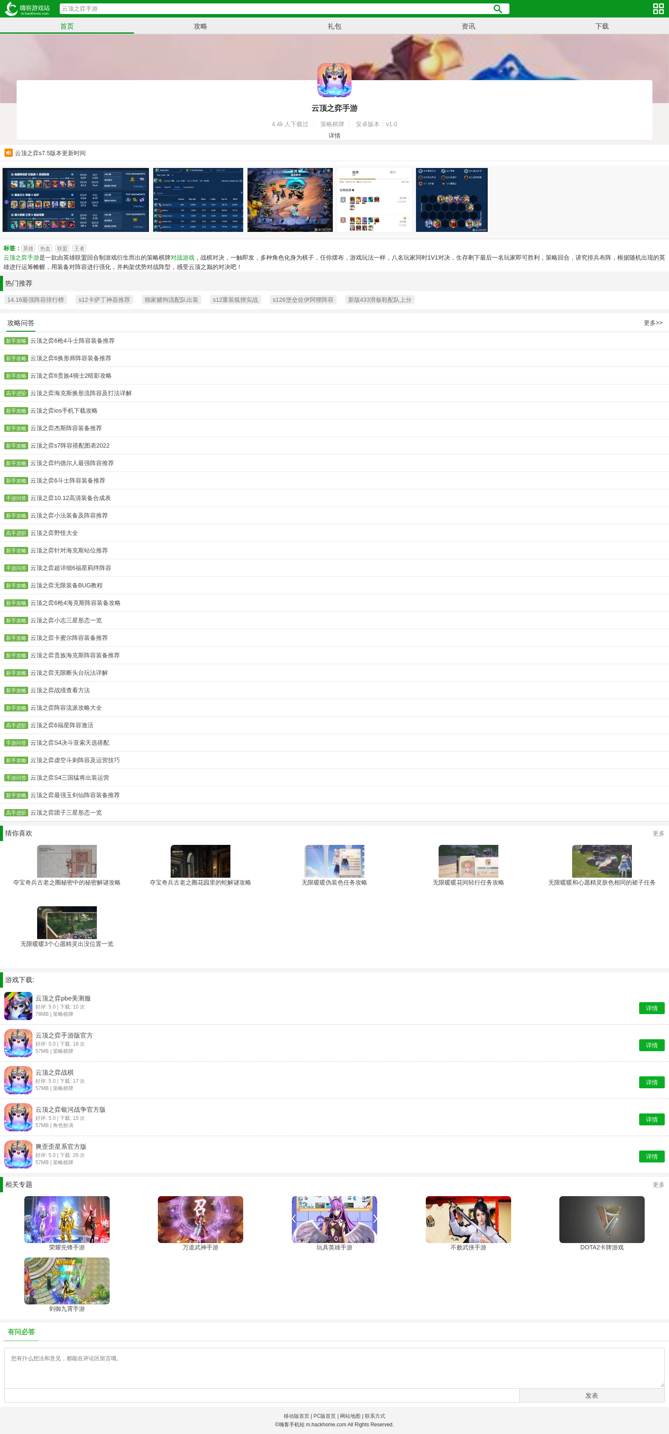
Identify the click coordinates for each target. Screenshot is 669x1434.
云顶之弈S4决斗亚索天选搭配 (69, 742)
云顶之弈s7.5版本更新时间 (50, 153)
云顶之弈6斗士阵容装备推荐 (67, 480)
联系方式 (375, 1416)
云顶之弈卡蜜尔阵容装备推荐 (69, 637)
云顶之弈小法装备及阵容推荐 (69, 515)
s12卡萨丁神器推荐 (104, 299)
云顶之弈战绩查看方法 (60, 690)
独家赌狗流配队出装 (171, 299)
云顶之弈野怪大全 (54, 532)
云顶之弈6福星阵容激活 (61, 725)
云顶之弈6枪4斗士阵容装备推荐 (72, 340)
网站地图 (350, 1416)
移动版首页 (296, 1416)
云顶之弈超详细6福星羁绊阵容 (70, 567)
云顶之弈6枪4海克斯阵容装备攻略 (75, 602)
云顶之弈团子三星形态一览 (66, 812)
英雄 (28, 249)
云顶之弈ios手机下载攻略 (64, 410)
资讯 (468, 26)
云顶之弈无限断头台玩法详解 (69, 672)
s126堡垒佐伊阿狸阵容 (303, 299)
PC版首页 (325, 1416)
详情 (334, 135)
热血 (45, 249)
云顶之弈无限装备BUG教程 (66, 585)
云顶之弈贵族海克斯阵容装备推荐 (75, 655)
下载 (602, 26)
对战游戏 (183, 257)
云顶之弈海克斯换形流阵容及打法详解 (81, 393)
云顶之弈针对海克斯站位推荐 (69, 550)
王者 (79, 249)
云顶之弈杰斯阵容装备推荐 (66, 428)
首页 (67, 26)
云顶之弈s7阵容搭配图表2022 (70, 445)
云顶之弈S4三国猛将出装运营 (69, 777)
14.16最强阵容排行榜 (35, 299)
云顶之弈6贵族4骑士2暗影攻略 (71, 375)
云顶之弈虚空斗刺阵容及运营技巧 (75, 760)
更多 (659, 833)
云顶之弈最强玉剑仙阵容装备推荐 (75, 795)
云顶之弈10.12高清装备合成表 (70, 497)
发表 (591, 1395)
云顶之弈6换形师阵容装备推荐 (70, 358)
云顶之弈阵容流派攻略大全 (66, 707)
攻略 (200, 26)
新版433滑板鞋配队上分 (380, 299)
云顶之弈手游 (21, 257)
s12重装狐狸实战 (236, 299)
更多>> (653, 322)
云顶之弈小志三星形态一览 (66, 620)
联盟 (62, 249)
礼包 (334, 26)
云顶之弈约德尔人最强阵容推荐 (72, 463)
